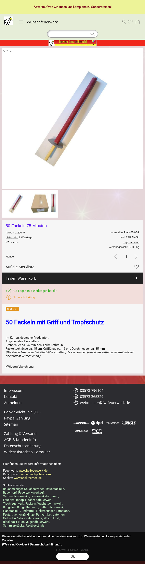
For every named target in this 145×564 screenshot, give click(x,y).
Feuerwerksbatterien (44, 496)
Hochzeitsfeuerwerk (38, 500)
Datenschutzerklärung (22, 445)
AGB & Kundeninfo (20, 439)
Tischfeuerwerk (13, 503)
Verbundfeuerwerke (16, 496)
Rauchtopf (10, 492)
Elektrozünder (45, 511)
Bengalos (9, 507)
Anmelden (123, 22)
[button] (21, 22)
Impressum (14, 390)
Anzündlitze (27, 514)
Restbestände (35, 525)
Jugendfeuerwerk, (38, 522)
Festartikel (10, 514)
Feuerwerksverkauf (31, 492)
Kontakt (10, 396)
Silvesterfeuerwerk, (30, 518)
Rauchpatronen (34, 489)
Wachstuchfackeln (49, 503)
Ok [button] (72, 556)
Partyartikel (43, 514)
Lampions (80, 7)
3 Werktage (19, 237)
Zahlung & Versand (20, 433)
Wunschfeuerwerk (42, 22)
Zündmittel (27, 511)
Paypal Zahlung (17, 418)
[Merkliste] (130, 22)
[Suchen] (72, 34)
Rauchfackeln (55, 489)
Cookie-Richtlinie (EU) (22, 412)
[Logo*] (8, 18)
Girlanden (60, 7)
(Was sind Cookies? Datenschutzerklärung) (31, 544)
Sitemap (11, 424)
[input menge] (126, 256)
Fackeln (30, 503)
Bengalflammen (27, 507)
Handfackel (10, 511)
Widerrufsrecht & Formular (27, 451)
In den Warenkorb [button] (21, 278)
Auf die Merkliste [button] (20, 266)
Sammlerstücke (13, 525)
